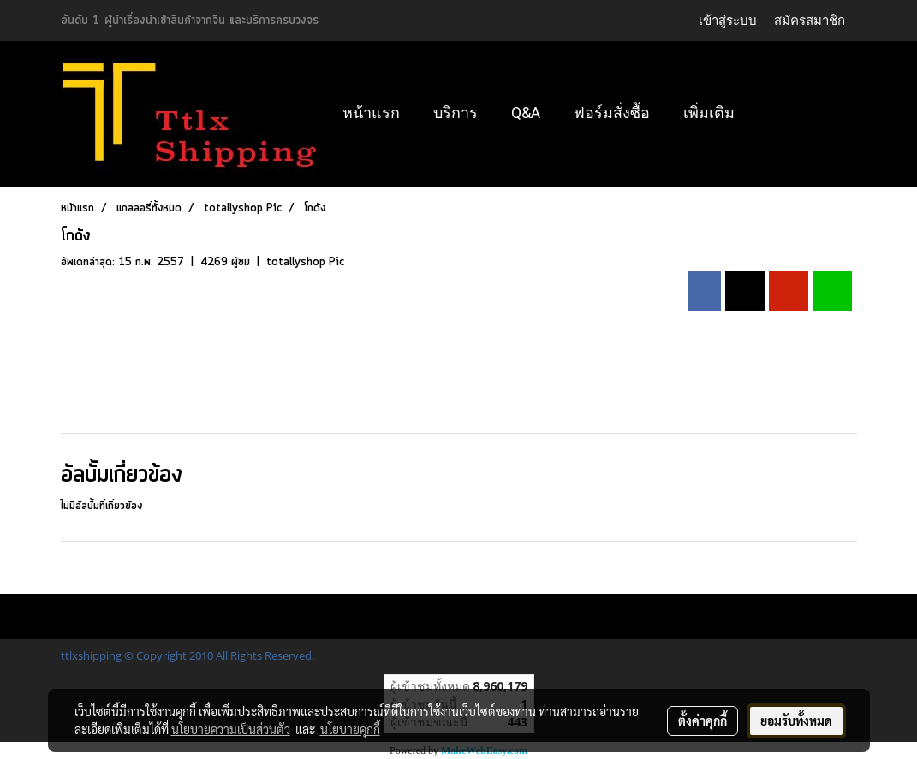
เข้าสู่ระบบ (728, 20)
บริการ (455, 113)
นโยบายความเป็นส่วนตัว (230, 729)
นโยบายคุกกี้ (350, 729)
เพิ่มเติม (709, 113)
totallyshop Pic (305, 262)
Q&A (525, 113)
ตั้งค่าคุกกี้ (702, 720)
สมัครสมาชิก (809, 20)
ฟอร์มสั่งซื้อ (612, 113)
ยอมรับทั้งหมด (796, 720)
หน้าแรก (371, 113)
